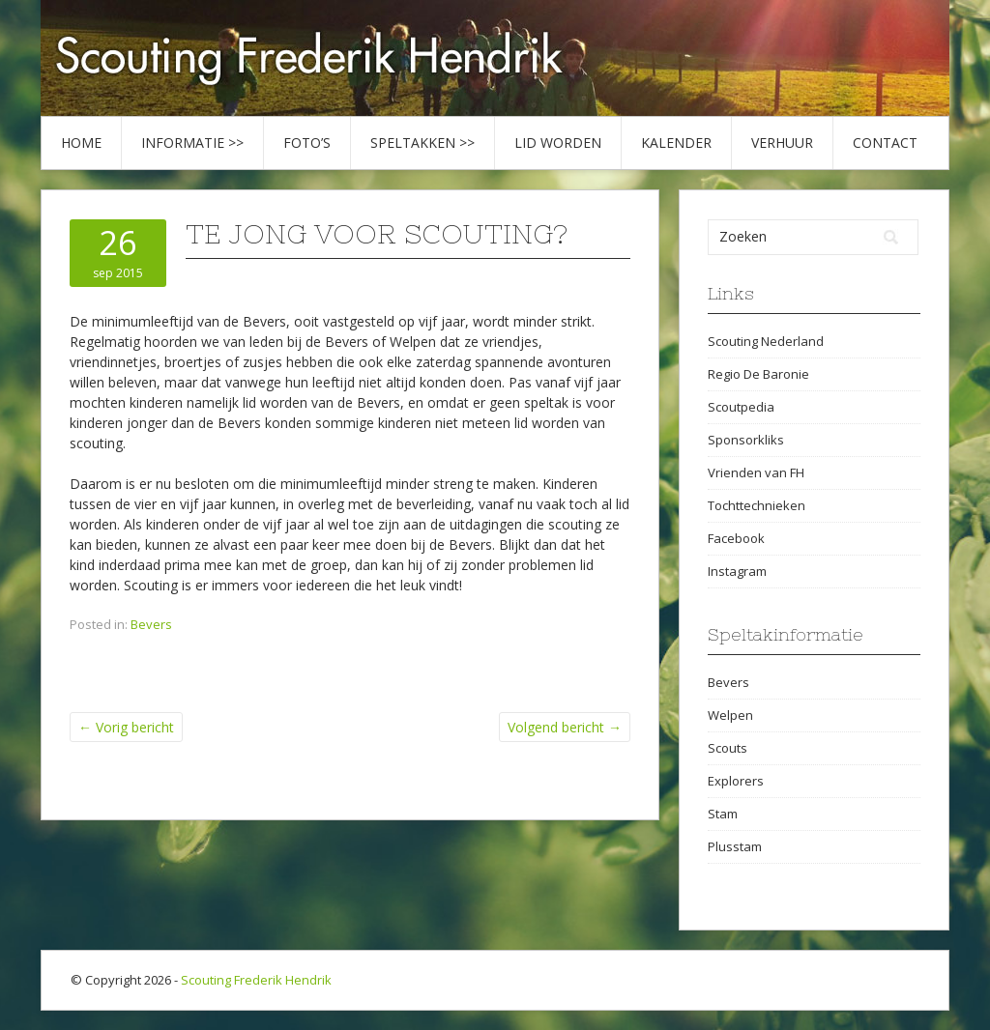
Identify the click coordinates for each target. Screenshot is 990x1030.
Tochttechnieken (756, 505)
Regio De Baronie (758, 374)
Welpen (730, 715)
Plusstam (735, 846)
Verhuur (782, 142)
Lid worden (557, 142)
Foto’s (307, 142)
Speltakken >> (422, 142)
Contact (885, 142)
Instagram (737, 571)
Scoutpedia (741, 406)
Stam (723, 813)
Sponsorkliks (746, 439)
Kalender (676, 142)
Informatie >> (192, 142)
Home (81, 142)
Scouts (727, 748)
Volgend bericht (565, 727)
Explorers (736, 780)
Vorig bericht (126, 727)
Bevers (151, 624)
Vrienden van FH (756, 472)
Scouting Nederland (766, 341)
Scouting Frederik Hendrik (256, 979)
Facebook (736, 538)
